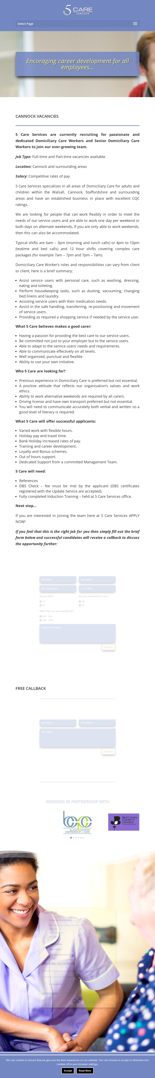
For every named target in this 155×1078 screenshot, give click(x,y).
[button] (71, 838)
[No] (150, 1066)
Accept (68, 1070)
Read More (85, 1070)
